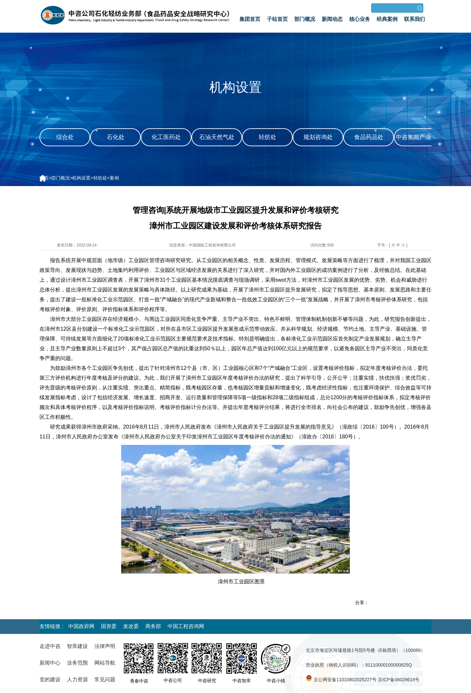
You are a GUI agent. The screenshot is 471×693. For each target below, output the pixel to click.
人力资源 (77, 679)
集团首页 (249, 19)
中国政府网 (81, 626)
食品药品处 (368, 137)
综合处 (65, 137)
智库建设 (77, 646)
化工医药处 (166, 137)
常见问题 (104, 679)
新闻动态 (332, 19)
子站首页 (277, 19)
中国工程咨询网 (186, 626)
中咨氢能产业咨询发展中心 (419, 145)
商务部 (153, 626)
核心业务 (359, 19)
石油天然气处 (217, 137)
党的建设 (50, 679)
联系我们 (414, 19)
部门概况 (304, 19)
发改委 (131, 626)
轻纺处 (267, 137)
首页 (44, 178)
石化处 (115, 137)
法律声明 (104, 646)
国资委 (109, 626)
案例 (114, 178)
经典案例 (387, 19)
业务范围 (77, 663)
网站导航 (104, 663)
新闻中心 (50, 663)
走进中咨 (50, 646)
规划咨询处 (318, 137)
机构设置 (81, 178)
